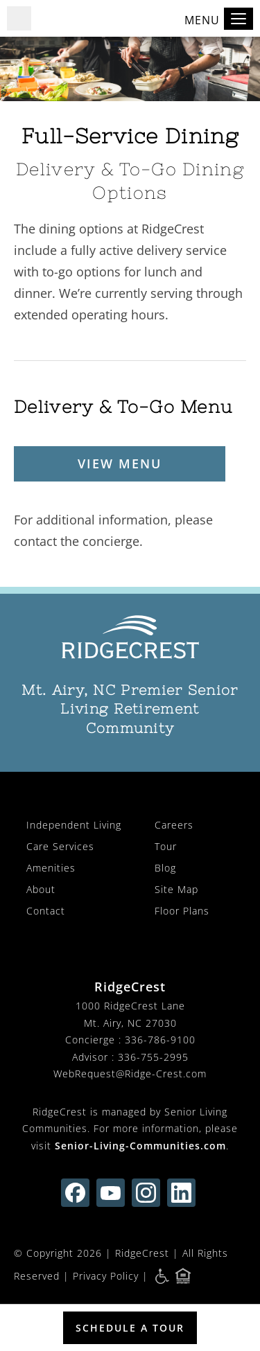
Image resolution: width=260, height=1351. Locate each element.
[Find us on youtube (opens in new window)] (110, 1192)
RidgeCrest (142, 1253)
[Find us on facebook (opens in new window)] (75, 1192)
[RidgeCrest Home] (130, 637)
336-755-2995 (153, 1056)
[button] (19, 18)
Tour (166, 846)
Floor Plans (182, 910)
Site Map (176, 889)
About (40, 889)
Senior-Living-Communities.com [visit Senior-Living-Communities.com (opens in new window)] (140, 1145)
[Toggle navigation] (238, 19)
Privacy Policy (106, 1275)
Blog (165, 867)
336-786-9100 (160, 1039)
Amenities (51, 867)
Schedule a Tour (130, 1327)
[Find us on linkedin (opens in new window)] (181, 1192)
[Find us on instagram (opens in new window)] (146, 1192)
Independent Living (73, 824)
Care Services (60, 846)
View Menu (120, 463)
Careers (174, 824)
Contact (45, 910)
